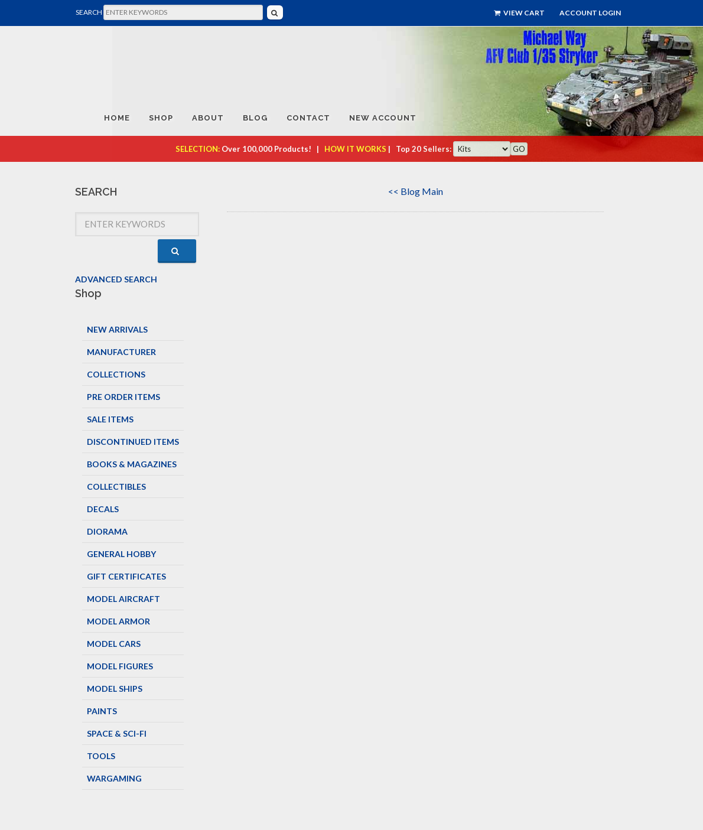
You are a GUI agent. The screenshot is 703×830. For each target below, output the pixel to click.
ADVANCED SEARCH (116, 279)
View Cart (519, 13)
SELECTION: (197, 149)
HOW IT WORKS (355, 149)
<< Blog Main (415, 191)
